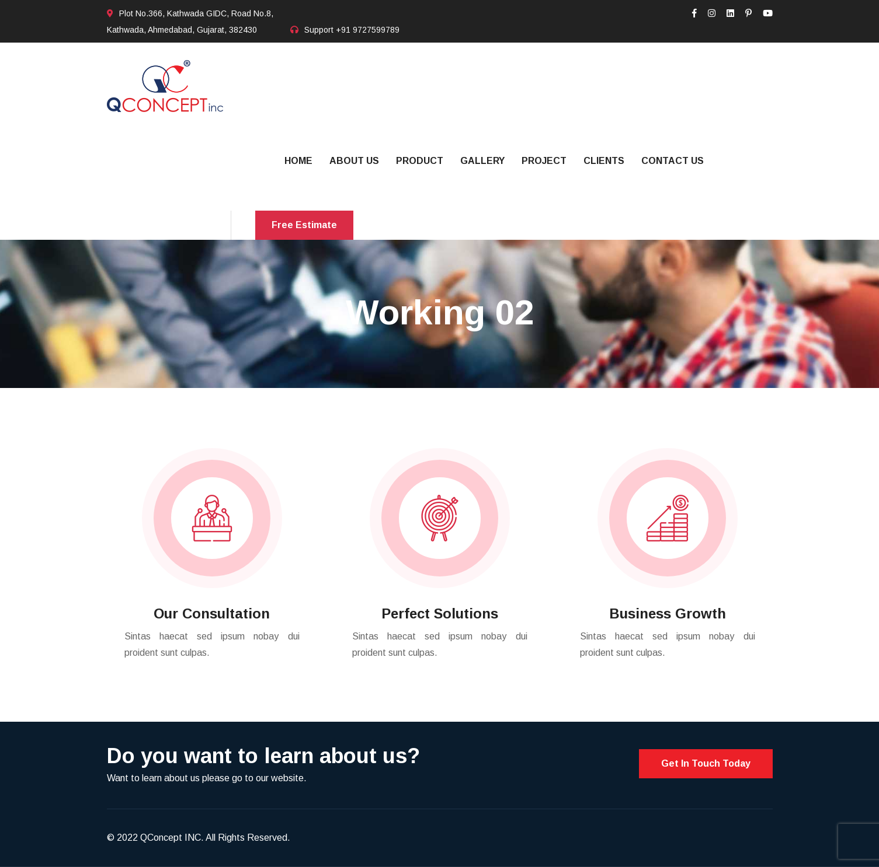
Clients (603, 161)
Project (544, 161)
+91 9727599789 (367, 29)
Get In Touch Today (706, 763)
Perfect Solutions (439, 613)
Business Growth (667, 613)
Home (298, 161)
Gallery (482, 161)
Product (419, 161)
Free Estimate (304, 225)
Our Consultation (212, 613)
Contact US (672, 161)
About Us (354, 161)
